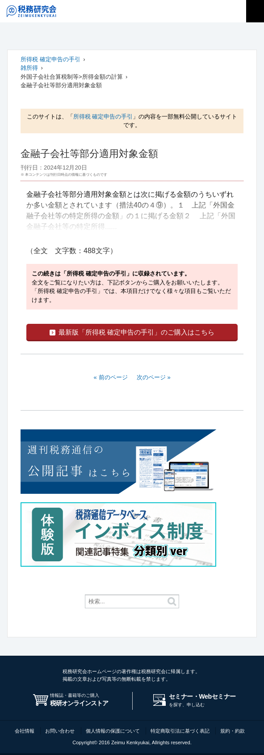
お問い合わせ (60, 731)
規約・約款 (232, 731)
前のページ (113, 377)
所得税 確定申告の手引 (50, 59)
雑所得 (29, 67)
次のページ (151, 377)
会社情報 (24, 731)
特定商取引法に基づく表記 (180, 731)
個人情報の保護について (113, 731)
